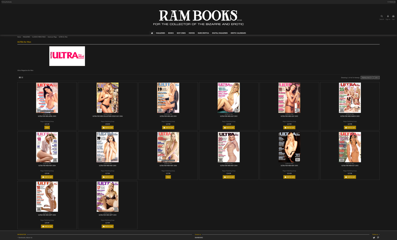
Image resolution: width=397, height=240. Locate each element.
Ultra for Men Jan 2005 (168, 116)
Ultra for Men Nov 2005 (289, 166)
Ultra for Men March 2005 (350, 116)
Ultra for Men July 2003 (229, 116)
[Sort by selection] (367, 77)
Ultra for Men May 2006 (168, 166)
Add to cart (108, 128)
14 (376, 78)
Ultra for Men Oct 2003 (349, 166)
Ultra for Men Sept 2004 (47, 215)
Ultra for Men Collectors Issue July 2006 (108, 116)
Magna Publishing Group (47, 121)
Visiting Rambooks (6, 2)
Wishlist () (391, 2)
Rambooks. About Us (25, 238)
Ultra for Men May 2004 (47, 166)
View (47, 128)
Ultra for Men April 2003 (47, 116)
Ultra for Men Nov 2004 (228, 166)
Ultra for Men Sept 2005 (107, 215)
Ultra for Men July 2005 (289, 116)
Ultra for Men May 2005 (107, 166)
